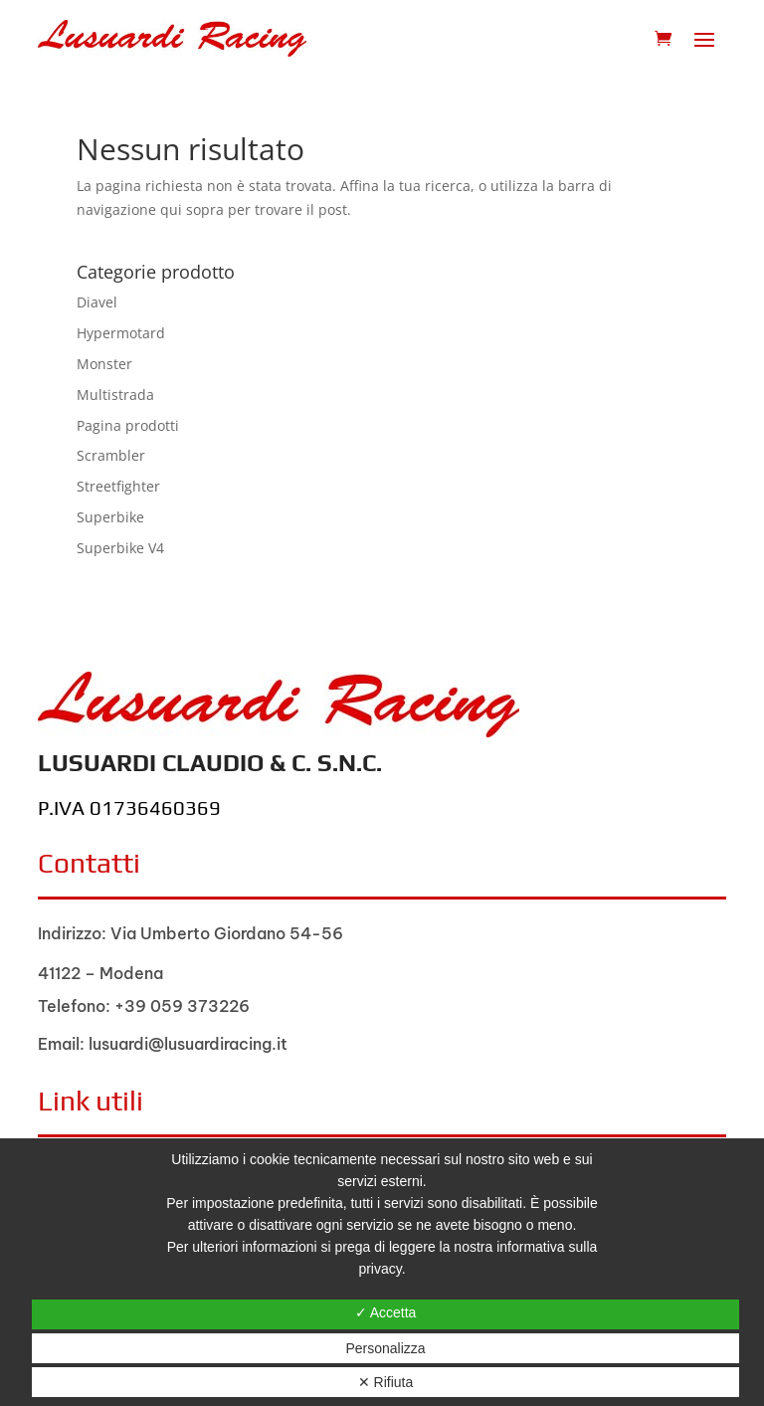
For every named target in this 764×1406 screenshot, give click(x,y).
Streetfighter (118, 486)
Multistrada (115, 394)
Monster (104, 363)
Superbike (110, 516)
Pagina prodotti (128, 425)
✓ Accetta (386, 1312)
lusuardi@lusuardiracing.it (188, 1044)
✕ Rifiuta (386, 1382)
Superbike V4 (120, 547)
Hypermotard (121, 332)
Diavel (97, 302)
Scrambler (111, 455)
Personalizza (385, 1348)
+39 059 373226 (182, 1006)
